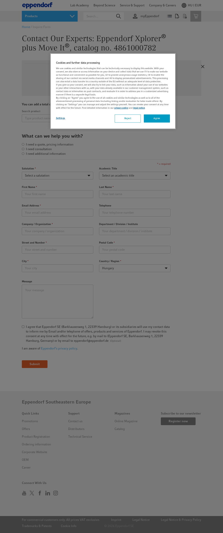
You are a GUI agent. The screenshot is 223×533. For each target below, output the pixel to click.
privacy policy (121, 108)
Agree (156, 118)
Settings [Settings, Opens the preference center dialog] (60, 118)
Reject (127, 118)
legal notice (139, 108)
